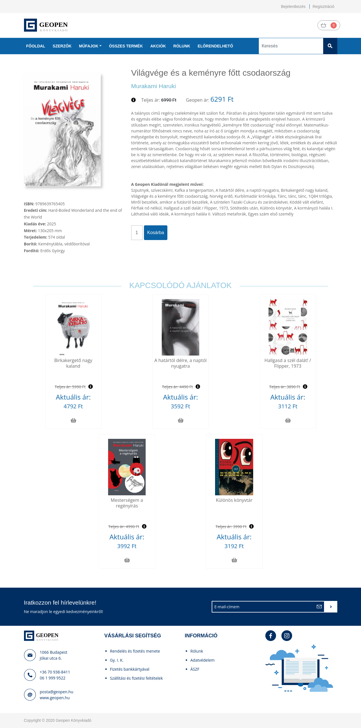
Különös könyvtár (234, 500)
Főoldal (35, 46)
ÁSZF (195, 669)
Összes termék (126, 46)
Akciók (158, 46)
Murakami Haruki (153, 86)
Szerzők (62, 46)
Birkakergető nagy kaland (73, 363)
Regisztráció (323, 6)
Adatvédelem (203, 660)
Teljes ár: (150, 100)
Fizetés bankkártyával (130, 669)
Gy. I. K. (117, 660)
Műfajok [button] (88, 46)
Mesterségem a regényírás (127, 503)
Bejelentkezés (293, 6)
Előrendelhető (215, 46)
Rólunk (181, 46)
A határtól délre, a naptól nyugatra (180, 363)
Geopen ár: (197, 100)
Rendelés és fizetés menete (135, 651)
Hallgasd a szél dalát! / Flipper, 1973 (287, 363)
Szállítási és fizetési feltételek (136, 678)
